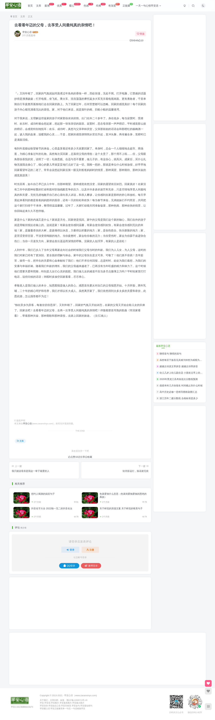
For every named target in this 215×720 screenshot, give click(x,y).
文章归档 (54, 700)
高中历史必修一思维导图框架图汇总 (178, 392)
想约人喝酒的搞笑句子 (43, 493)
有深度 (114, 5)
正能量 (128, 5)
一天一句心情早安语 (148, 5)
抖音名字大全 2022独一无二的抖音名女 (51, 508)
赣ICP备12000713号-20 (77, 700)
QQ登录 (69, 565)
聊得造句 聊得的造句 (170, 353)
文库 (38, 5)
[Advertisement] (80, 67)
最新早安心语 (163, 346)
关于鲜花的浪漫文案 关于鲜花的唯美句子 (121, 508)
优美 (61, 5)
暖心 (74, 5)
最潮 (49, 5)
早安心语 (27, 32)
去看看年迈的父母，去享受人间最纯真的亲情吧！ (55, 25)
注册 (90, 549)
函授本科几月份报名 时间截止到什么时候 (181, 385)
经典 (100, 5)
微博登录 (91, 565)
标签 (62, 700)
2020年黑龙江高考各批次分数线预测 (179, 379)
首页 (30, 5)
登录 (70, 549)
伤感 (88, 5)
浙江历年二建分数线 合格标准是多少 (179, 398)
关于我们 (44, 700)
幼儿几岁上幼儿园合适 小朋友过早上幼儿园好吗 (185, 372)
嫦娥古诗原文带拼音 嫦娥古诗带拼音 (179, 366)
